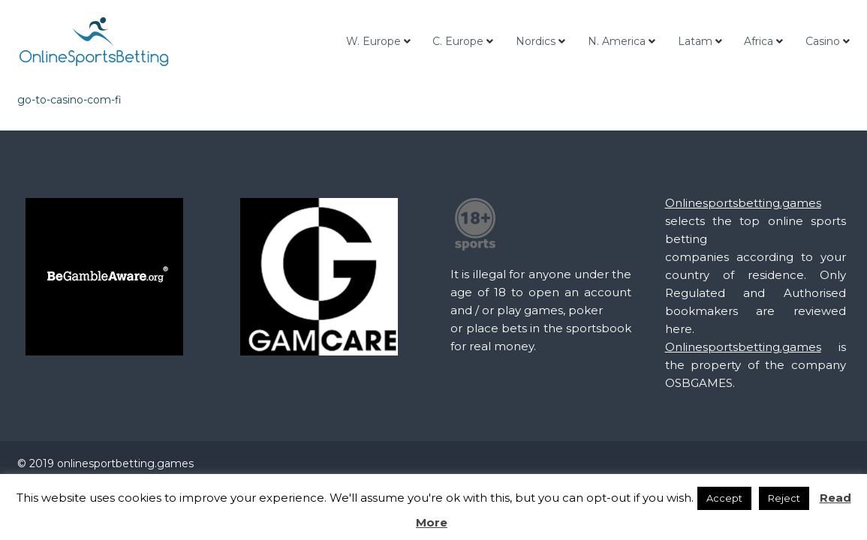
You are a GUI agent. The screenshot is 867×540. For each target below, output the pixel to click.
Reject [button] (784, 498)
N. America (617, 41)
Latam (695, 41)
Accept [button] (724, 498)
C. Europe (457, 41)
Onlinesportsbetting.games (743, 203)
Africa (758, 41)
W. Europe (373, 41)
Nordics (535, 41)
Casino (822, 41)
